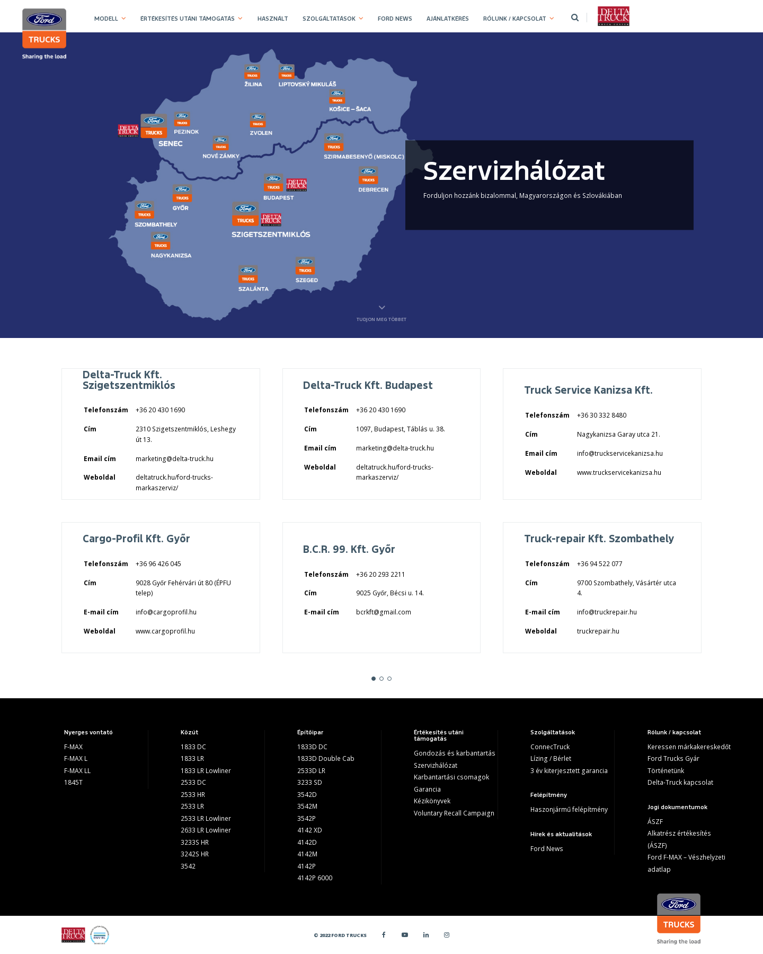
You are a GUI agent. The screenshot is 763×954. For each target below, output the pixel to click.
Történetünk (665, 770)
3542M (307, 806)
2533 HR (193, 794)
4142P (306, 866)
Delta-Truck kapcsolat (680, 782)
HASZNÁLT (273, 18)
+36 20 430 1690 (160, 409)
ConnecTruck (550, 746)
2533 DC (193, 782)
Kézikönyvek (432, 800)
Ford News (546, 848)
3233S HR (195, 842)
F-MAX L (75, 758)
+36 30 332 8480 (601, 415)
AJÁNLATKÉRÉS (448, 18)
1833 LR (192, 758)
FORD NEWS (395, 18)
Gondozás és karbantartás (454, 753)
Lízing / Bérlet (550, 758)
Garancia (427, 789)
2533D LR (311, 770)
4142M (307, 853)
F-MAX (73, 746)
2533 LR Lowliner (206, 818)
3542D (307, 794)
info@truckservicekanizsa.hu (620, 453)
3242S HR (195, 853)
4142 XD (309, 830)
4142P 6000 (314, 877)
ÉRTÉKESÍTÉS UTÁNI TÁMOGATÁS (187, 18)
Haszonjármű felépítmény (569, 809)
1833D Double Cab (325, 758)
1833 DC (193, 746)
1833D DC (312, 746)
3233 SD (309, 782)
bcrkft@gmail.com (383, 612)
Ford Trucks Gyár (673, 758)
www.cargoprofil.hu (165, 631)
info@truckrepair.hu (607, 612)
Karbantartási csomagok (451, 777)
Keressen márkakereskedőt (689, 746)
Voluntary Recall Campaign (454, 813)
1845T (73, 782)
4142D (307, 842)
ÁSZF (655, 821)
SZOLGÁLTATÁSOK (329, 18)
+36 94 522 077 (600, 563)
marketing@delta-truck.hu (175, 458)
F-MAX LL (77, 770)
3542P (306, 818)
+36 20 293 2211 (380, 574)
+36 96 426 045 (158, 563)
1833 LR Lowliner (206, 770)
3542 (188, 866)
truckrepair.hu (598, 631)
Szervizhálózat (435, 765)
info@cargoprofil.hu (166, 612)
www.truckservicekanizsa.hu (619, 472)
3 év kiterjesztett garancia (569, 770)
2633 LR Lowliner (206, 830)
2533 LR (192, 806)
